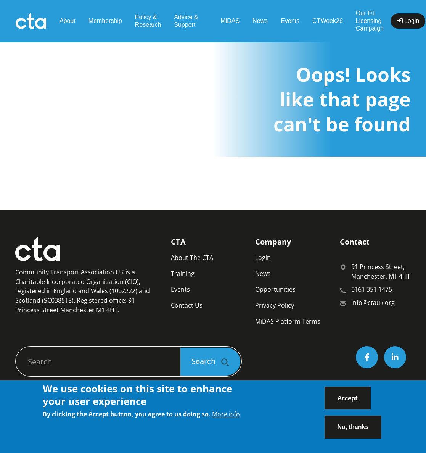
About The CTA (192, 257)
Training (183, 273)
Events (290, 21)
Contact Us (187, 305)
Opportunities (275, 289)
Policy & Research (148, 21)
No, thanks (353, 431)
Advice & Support (186, 21)
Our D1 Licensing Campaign (370, 21)
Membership (105, 21)
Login (263, 257)
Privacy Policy (274, 305)
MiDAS (230, 21)
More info (226, 418)
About (67, 21)
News (260, 21)
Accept (348, 402)
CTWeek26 (327, 21)
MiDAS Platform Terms (287, 321)
